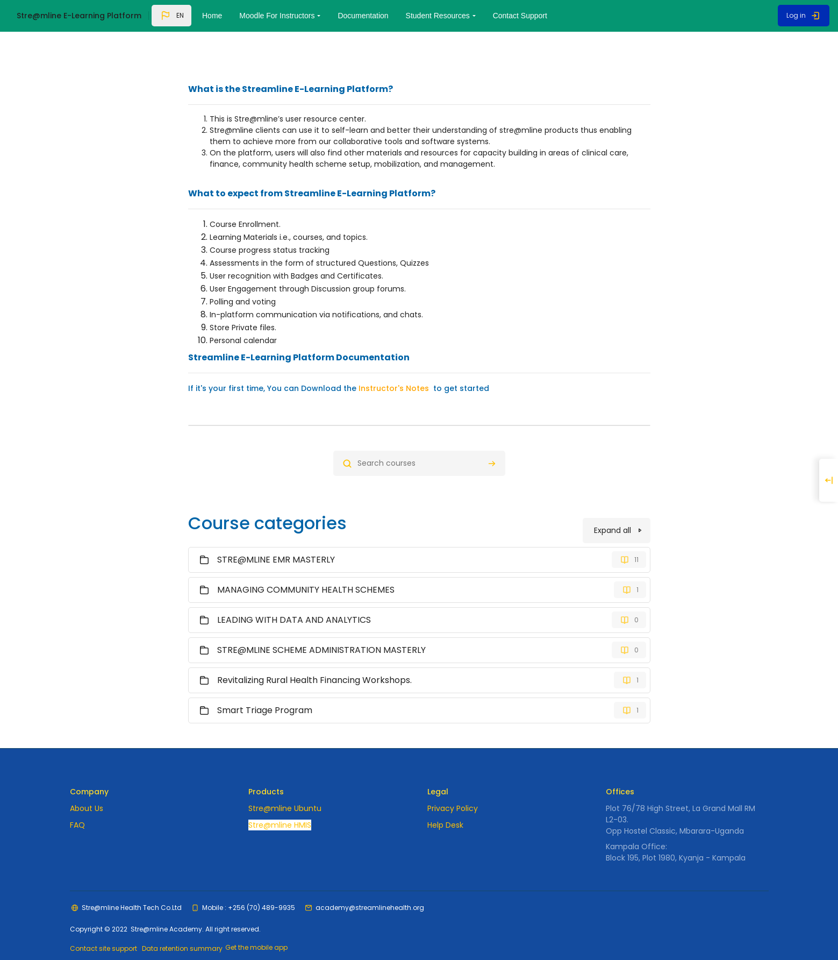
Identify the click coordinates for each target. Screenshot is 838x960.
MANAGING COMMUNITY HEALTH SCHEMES (306, 572)
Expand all (612, 512)
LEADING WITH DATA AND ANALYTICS (294, 602)
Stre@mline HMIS (279, 808)
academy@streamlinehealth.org (370, 891)
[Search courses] (419, 444)
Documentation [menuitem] (363, 15)
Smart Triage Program (264, 692)
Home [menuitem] (212, 15)
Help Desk (445, 808)
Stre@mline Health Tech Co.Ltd (132, 891)
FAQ (77, 808)
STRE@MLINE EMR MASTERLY (276, 542)
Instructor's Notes (394, 369)
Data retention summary (184, 933)
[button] (171, 15)
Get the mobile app (259, 932)
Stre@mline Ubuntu (284, 792)
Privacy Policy (452, 792)
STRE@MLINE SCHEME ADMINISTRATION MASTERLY (321, 632)
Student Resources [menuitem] (438, 15)
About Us (86, 792)
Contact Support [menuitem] (520, 15)
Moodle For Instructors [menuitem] (276, 15)
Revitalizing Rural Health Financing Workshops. (314, 662)
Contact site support (103, 933)
